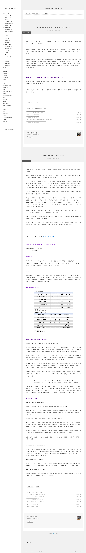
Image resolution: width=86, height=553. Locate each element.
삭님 (27, 43)
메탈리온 (5, 109)
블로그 (5, 67)
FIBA (6, 54)
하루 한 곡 (8, 25)
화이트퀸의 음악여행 (7, 95)
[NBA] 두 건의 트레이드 (31, 504)
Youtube (37, 551)
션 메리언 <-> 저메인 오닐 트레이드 (33, 499)
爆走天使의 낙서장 (10, 8)
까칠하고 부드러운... (7, 85)
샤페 (4, 111)
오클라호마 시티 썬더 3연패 (32, 122)
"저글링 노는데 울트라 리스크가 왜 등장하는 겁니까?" (37, 13)
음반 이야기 (8, 17)
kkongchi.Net (6, 87)
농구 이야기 (7, 44)
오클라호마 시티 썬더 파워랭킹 (32, 117)
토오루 (4, 93)
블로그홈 (5, 71)
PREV (50, 533)
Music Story (5, 121)
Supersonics (8, 48)
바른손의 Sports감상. (7, 91)
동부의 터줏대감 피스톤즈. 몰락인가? (34, 501)
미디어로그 (5, 77)
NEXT (56, 533)
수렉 (4, 97)
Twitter (30, 551)
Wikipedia (5, 83)
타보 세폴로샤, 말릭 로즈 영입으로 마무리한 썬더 (36, 112)
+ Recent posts (27, 542)
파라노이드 (5, 113)
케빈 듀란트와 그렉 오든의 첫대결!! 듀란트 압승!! (36, 121)
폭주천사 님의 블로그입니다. (33, 134)
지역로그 (5, 73)
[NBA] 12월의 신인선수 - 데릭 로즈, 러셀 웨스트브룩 (37, 503)
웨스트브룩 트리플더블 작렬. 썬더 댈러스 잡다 (35, 111)
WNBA (6, 52)
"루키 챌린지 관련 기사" (48, 236)
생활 (6, 35)
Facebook (34, 551)
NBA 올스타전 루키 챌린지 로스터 (32, 16)
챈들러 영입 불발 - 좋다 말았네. (32, 114)
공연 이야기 (8, 19)
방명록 (4, 79)
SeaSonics (5, 119)
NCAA (6, 59)
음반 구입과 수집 (9, 23)
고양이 (7, 40)
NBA (6, 50)
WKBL (7, 63)
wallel (82, 551)
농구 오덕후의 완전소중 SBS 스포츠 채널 (34, 494)
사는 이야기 (7, 27)
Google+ (41, 551)
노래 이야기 (8, 21)
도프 (4, 107)
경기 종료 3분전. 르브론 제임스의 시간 (34, 496)
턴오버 (4, 115)
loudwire (4, 101)
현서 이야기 (8, 29)
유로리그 (7, 56)
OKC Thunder (8, 46)
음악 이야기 (7, 13)
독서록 (6, 42)
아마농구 (7, 65)
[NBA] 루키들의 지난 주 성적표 (32, 506)
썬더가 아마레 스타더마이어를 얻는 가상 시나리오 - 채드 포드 (39, 119)
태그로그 (5, 75)
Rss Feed (25, 551)
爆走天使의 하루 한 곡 (8, 105)
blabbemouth (6, 103)
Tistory (74, 551)
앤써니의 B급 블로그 (7, 117)
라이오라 (5, 99)
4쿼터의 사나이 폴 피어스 (31, 498)
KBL (6, 61)
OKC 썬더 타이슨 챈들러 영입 (32, 116)
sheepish (5, 89)
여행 (6, 38)
